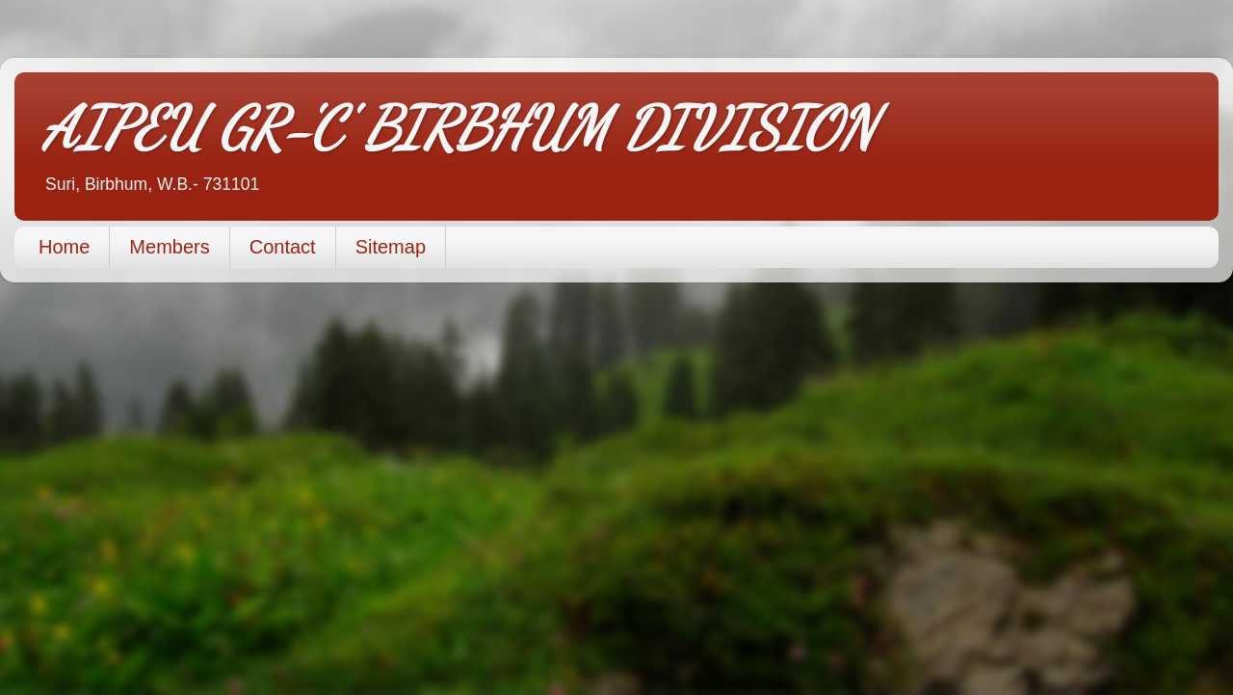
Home (64, 246)
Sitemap (390, 246)
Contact (282, 246)
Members (169, 246)
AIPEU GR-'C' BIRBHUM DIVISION (459, 128)
